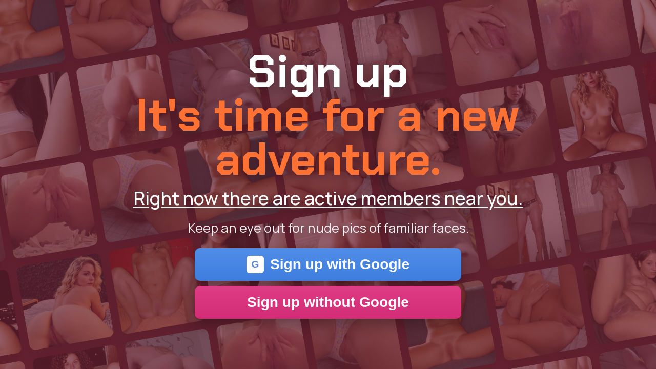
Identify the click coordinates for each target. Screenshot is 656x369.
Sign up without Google (328, 302)
